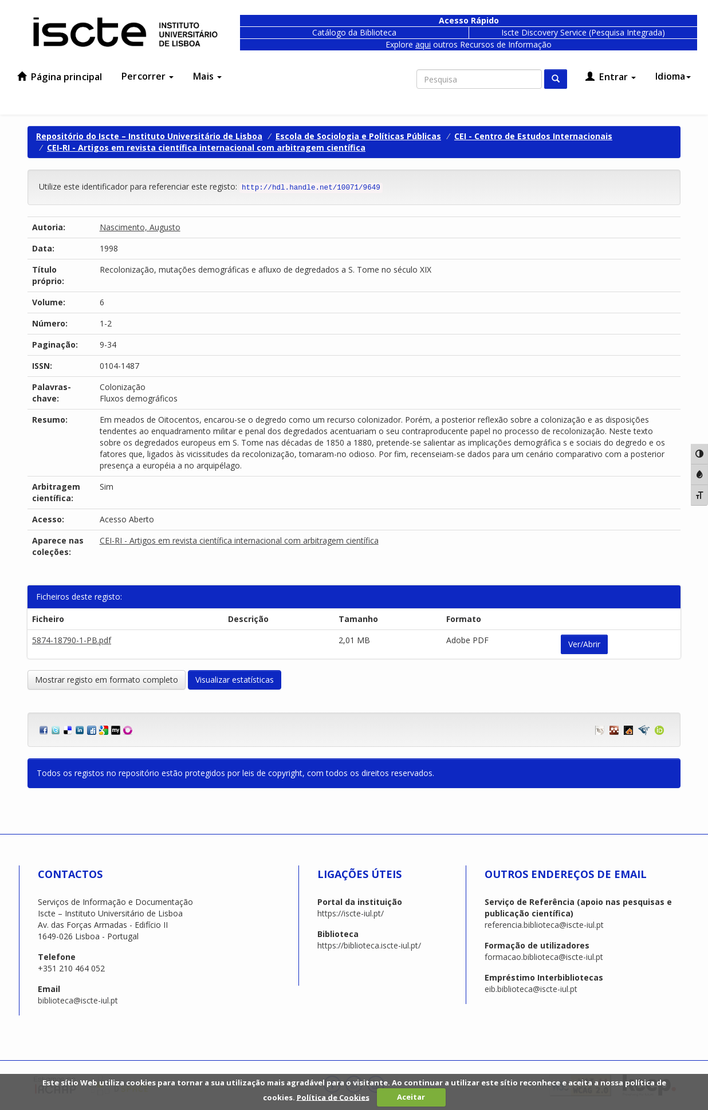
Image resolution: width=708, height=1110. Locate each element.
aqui (423, 44)
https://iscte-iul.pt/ (350, 913)
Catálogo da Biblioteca (354, 32)
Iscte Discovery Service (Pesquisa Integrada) (583, 32)
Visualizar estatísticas (234, 679)
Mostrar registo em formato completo (106, 679)
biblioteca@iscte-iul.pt (78, 1000)
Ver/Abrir (584, 644)
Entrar (610, 76)
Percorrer (147, 76)
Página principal (59, 76)
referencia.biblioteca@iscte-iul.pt (544, 924)
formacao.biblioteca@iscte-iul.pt (544, 956)
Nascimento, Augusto (140, 227)
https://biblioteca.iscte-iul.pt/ (369, 945)
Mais (207, 76)
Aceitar (411, 1097)
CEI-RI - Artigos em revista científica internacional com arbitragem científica (206, 147)
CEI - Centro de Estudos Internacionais (533, 136)
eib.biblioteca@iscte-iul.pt (531, 988)
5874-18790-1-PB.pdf (71, 640)
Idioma (673, 76)
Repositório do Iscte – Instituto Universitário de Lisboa (149, 136)
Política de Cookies (333, 1097)
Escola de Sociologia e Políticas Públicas (358, 136)
